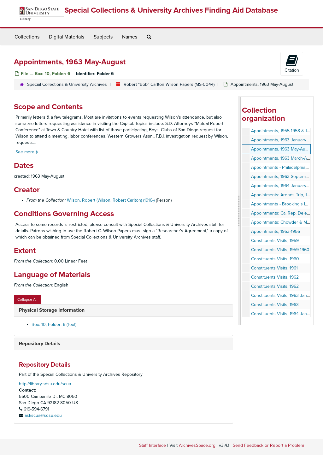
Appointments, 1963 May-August (282, 149)
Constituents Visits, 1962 (275, 277)
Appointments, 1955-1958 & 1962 (282, 130)
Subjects (103, 37)
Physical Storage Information (52, 310)
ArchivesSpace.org (197, 445)
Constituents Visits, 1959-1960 (280, 249)
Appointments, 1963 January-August (286, 140)
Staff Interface (152, 445)
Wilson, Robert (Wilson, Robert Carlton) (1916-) (111, 200)
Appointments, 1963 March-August (284, 158)
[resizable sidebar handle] (239, 211)
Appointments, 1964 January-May (283, 185)
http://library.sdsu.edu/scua (45, 384)
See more (26, 152)
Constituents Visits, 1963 (275, 304)
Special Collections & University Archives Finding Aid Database (171, 10)
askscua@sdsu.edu (43, 415)
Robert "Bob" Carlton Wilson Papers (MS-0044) (169, 84)
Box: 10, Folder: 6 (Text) (54, 324)
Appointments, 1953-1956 (275, 231)
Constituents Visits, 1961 (274, 268)
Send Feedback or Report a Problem (268, 445)
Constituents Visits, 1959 (275, 240)
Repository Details (39, 343)
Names (129, 37)
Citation (292, 63)
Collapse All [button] (27, 299)
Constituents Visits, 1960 (275, 259)
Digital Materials (66, 37)
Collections (27, 37)
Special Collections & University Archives (67, 84)
